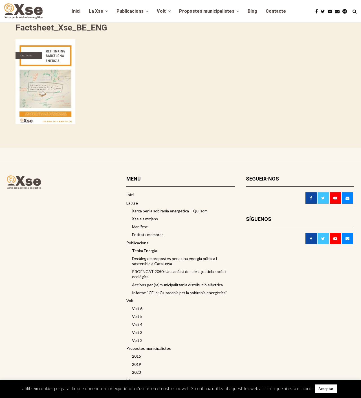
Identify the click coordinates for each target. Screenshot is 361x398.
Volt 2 (137, 340)
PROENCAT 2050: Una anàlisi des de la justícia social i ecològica (179, 274)
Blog (252, 11)
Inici (76, 11)
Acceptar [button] (325, 388)
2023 (136, 372)
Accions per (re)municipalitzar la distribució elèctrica (177, 284)
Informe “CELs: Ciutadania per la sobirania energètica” (179, 292)
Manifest (140, 226)
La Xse (96, 11)
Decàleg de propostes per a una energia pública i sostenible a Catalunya (174, 261)
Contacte (276, 11)
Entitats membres (148, 234)
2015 (136, 356)
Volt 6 (137, 308)
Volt (161, 11)
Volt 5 (137, 316)
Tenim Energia (144, 250)
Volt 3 (137, 332)
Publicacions (130, 11)
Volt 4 (137, 324)
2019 (136, 364)
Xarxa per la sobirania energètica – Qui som (170, 210)
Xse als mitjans (145, 218)
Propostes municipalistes (206, 11)
